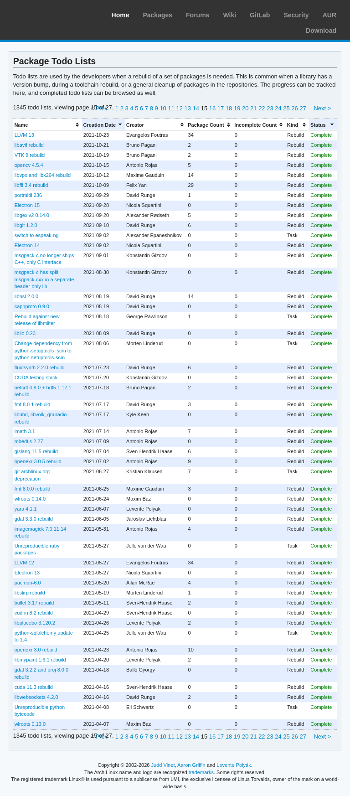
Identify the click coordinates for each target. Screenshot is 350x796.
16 (212, 108)
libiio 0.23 (25, 333)
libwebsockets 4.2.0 (36, 697)
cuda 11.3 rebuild (34, 687)
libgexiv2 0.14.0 (32, 215)
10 (163, 108)
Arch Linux (50, 14)
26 (294, 108)
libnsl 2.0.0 (27, 296)
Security (296, 15)
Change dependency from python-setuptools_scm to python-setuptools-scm (43, 350)
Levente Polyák (233, 765)
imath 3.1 (25, 431)
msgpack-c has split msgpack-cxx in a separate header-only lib (44, 279)
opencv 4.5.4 (29, 165)
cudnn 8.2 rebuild (34, 612)
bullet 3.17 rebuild (34, 602)
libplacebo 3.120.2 (35, 622)
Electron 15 (27, 205)
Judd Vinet (163, 765)
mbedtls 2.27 (29, 441)
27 (302, 108)
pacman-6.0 (28, 582)
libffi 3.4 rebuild (31, 185)
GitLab (260, 15)
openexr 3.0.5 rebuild (38, 461)
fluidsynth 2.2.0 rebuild (40, 367)
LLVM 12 (24, 562)
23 (270, 108)
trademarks (201, 772)
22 (261, 108)
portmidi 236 (28, 195)
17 (220, 108)
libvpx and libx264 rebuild (43, 175)
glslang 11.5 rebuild (36, 451)
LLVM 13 (24, 135)
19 (237, 108)
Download (321, 30)
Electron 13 (27, 572)
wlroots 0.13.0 (30, 724)
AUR (329, 15)
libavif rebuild (29, 145)
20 (245, 108)
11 (171, 108)
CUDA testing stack (36, 377)
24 (278, 108)
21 (253, 108)
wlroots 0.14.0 (30, 498)
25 (286, 108)
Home (120, 15)
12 (179, 108)
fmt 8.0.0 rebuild (33, 488)
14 (196, 108)
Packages (157, 15)
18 (229, 108)
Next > (322, 108)
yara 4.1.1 (26, 509)
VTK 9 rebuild (30, 155)
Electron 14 (27, 245)
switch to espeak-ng (37, 235)
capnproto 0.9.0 (32, 306)
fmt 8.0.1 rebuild (33, 404)
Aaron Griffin (191, 765)
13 (188, 108)
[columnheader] (47, 124)
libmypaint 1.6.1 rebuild (40, 659)
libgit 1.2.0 (26, 225)
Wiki (229, 15)
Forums (197, 15)
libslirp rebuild (30, 592)
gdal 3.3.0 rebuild (34, 519)
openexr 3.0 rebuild (36, 649)
